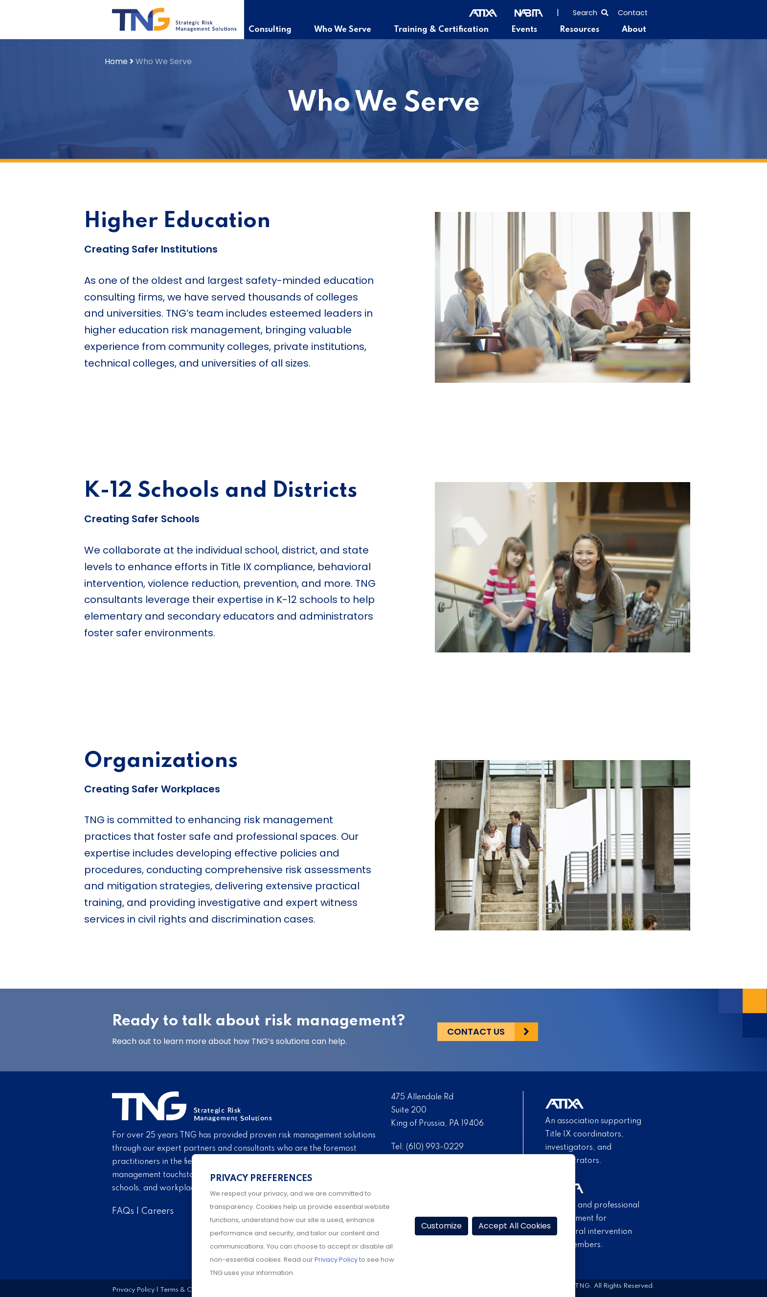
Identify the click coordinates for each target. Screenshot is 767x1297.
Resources (581, 30)
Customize (441, 1225)
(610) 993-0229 (435, 1147)
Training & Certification (447, 30)
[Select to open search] (590, 12)
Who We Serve (352, 30)
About (634, 30)
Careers (157, 1211)
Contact (633, 13)
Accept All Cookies (514, 1225)
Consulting (282, 30)
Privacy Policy (133, 1290)
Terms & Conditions (190, 1290)
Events (527, 30)
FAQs (123, 1211)
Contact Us (476, 1030)
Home (116, 61)
